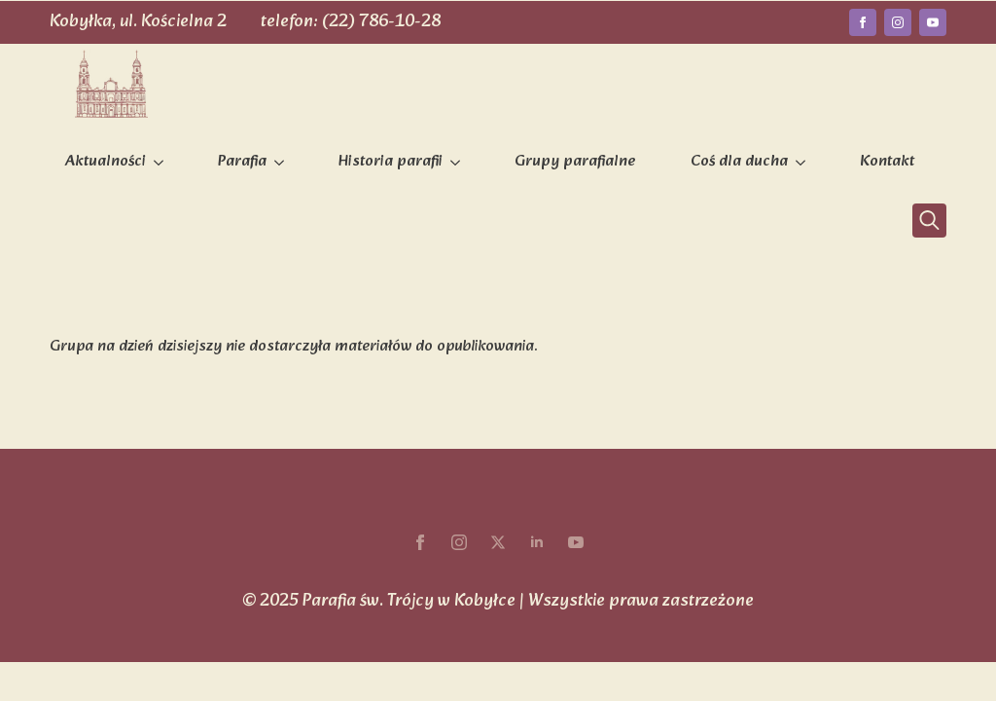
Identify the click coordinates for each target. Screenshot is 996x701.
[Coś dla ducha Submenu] (804, 162)
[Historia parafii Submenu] (459, 162)
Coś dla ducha (739, 161)
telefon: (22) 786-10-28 (351, 22)
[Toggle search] (929, 220)
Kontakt (887, 161)
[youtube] (932, 22)
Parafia (242, 161)
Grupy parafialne (575, 161)
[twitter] (498, 542)
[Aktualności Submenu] (162, 162)
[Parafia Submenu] (283, 162)
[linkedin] (536, 542)
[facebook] (862, 22)
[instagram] (897, 22)
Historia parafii (390, 161)
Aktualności (105, 161)
